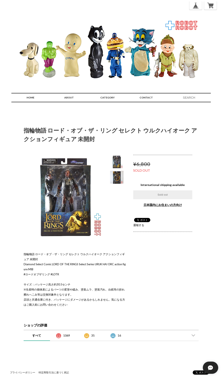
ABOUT (69, 97)
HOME (30, 97)
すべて (36, 335)
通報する (138, 225)
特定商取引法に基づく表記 (54, 372)
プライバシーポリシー (22, 372)
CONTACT (146, 97)
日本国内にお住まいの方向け (163, 205)
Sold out (163, 194)
